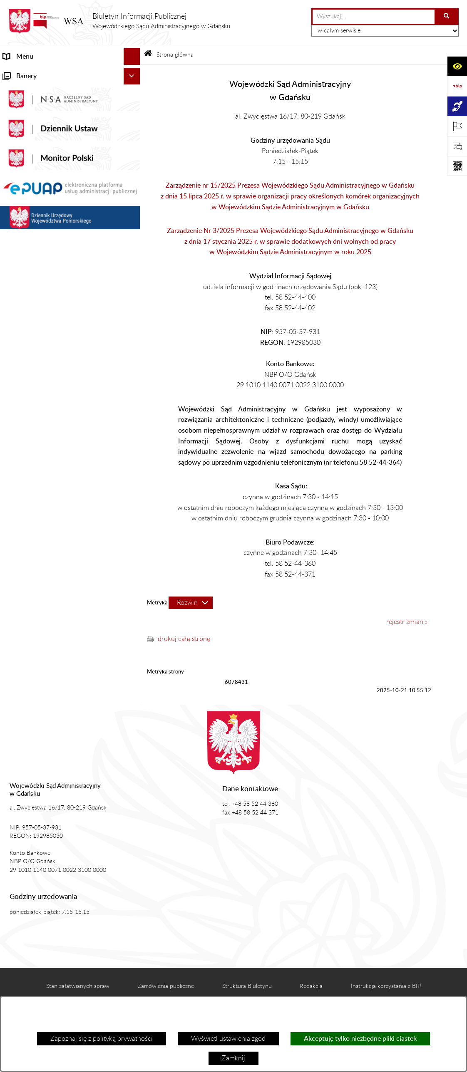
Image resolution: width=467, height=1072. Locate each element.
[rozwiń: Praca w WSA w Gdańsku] (133, 379)
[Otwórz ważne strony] (457, 126)
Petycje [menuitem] (13, 223)
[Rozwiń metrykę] (191, 603)
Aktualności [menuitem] (20, 106)
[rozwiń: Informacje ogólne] (133, 90)
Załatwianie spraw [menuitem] (29, 173)
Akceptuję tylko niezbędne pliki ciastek (360, 1038)
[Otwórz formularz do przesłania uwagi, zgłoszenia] (457, 146)
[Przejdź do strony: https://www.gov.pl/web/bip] (457, 86)
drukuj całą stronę (184, 639)
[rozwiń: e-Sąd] (133, 190)
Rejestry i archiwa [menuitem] (28, 329)
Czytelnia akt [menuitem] (21, 206)
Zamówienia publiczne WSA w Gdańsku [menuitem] (60, 346)
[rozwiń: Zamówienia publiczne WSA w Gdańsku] (133, 346)
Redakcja (311, 986)
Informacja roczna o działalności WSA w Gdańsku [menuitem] (61, 244)
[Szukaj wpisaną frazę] (447, 16)
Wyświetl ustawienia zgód (228, 1038)
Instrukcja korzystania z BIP (386, 986)
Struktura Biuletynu (247, 986)
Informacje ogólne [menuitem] (29, 90)
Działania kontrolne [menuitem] (31, 362)
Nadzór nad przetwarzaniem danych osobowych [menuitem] (55, 308)
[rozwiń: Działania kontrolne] (133, 363)
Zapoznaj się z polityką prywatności (101, 1038)
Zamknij (233, 1058)
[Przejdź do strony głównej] (119, 21)
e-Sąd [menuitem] (11, 189)
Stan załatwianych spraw (77, 986)
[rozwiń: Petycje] (133, 223)
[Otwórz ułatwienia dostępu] (457, 66)
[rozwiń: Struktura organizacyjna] (133, 156)
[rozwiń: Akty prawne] (133, 123)
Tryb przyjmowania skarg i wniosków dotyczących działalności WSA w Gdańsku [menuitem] (56, 276)
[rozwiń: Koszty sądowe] (133, 140)
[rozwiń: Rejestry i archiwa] (133, 329)
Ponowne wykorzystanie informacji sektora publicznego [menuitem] (53, 401)
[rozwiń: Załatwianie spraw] (133, 173)
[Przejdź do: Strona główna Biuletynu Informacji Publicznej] (148, 55)
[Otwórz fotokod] (457, 166)
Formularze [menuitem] (19, 422)
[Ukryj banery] (132, 442)
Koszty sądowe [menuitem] (24, 139)
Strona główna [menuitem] (24, 73)
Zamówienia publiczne (166, 986)
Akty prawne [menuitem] (21, 123)
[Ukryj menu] (132, 56)
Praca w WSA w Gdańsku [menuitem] (39, 379)
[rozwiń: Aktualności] (133, 106)
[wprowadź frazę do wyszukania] (373, 16)
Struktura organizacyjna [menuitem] (37, 156)
